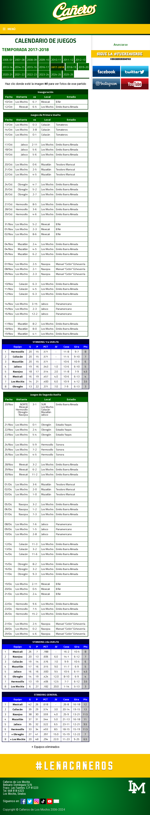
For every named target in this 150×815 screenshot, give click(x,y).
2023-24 (44, 74)
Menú (9, 29)
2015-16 (32, 67)
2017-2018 (57, 67)
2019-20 (83, 67)
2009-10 (44, 60)
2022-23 (32, 74)
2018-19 (71, 67)
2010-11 (56, 60)
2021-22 (20, 74)
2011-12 (68, 60)
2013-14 (8, 67)
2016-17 (44, 67)
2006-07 (8, 60)
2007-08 (20, 60)
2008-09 (32, 60)
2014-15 (20, 67)
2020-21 (8, 74)
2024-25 (56, 74)
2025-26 (68, 74)
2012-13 (80, 60)
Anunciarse (121, 44)
